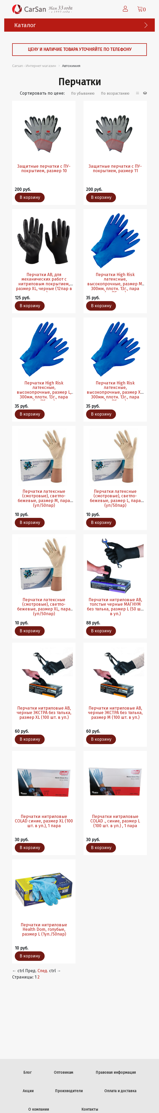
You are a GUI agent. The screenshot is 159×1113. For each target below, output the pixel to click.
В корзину (30, 197)
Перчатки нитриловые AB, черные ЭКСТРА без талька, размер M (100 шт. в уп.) (115, 713)
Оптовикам (63, 1072)
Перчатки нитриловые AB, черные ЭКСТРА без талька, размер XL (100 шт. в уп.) (44, 713)
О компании (38, 1109)
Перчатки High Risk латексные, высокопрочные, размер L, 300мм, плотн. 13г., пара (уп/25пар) (44, 392)
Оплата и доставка (120, 1091)
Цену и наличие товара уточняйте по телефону (80, 49)
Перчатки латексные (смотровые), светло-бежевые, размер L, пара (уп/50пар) (115, 498)
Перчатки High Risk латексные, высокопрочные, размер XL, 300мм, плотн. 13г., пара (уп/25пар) (115, 392)
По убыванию (83, 93)
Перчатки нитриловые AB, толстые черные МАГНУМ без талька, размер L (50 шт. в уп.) (115, 606)
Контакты (89, 1109)
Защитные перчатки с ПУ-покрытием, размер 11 (115, 169)
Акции (28, 1091)
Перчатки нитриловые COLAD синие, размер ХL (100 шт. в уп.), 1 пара (44, 821)
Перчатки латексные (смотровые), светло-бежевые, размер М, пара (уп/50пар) (44, 498)
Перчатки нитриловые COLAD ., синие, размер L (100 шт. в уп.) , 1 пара (115, 821)
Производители (69, 1091)
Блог (27, 1072)
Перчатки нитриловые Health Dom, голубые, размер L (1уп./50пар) (44, 929)
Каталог (25, 25)
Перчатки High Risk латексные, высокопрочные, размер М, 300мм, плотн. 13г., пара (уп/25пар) (115, 284)
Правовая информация (116, 1072)
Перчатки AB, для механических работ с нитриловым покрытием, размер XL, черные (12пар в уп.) (44, 284)
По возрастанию (115, 93)
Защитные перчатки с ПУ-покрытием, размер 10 (44, 169)
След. (43, 970)
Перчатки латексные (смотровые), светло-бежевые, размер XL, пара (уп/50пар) (44, 606)
